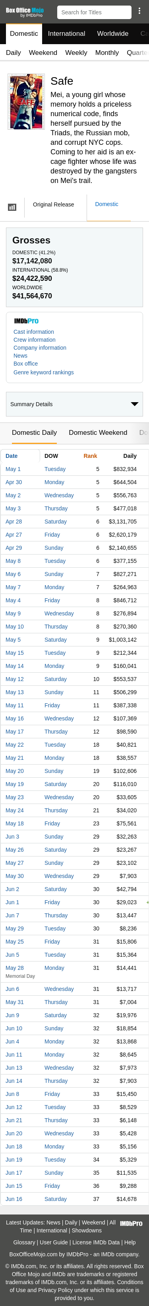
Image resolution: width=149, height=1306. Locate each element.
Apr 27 (14, 534)
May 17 (15, 731)
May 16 (15, 718)
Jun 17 (14, 1173)
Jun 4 (12, 1041)
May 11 (15, 705)
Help (130, 1242)
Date (11, 456)
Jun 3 (12, 836)
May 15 (15, 653)
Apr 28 (14, 521)
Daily (13, 52)
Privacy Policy (55, 1290)
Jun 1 (12, 902)
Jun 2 (12, 889)
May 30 (15, 876)
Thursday (56, 508)
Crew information (35, 340)
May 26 (15, 850)
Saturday (56, 521)
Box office (26, 363)
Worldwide (112, 33)
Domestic (24, 33)
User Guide (54, 1242)
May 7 (13, 587)
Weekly (76, 52)
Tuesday (55, 469)
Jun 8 (12, 1094)
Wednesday (59, 495)
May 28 (15, 968)
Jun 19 (14, 1159)
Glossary (24, 1242)
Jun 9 (12, 1015)
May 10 (15, 626)
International (66, 33)
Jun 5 (12, 955)
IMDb (107, 1254)
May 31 (15, 1002)
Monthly (107, 52)
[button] (139, 10)
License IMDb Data (96, 1242)
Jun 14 (14, 1081)
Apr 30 (14, 482)
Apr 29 (14, 548)
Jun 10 (14, 1028)
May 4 (13, 600)
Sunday (54, 548)
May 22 (15, 745)
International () (40, 270)
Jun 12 (14, 1107)
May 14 (15, 666)
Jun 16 (14, 1199)
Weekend (43, 52)
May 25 (15, 941)
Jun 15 (14, 1186)
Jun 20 (14, 1133)
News (20, 355)
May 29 (15, 928)
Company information (40, 348)
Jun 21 (14, 1120)
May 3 (13, 508)
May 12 (15, 679)
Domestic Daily (34, 432)
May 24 (15, 810)
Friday (52, 534)
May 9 (13, 613)
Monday (54, 482)
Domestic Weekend (98, 432)
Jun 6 (12, 989)
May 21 (15, 758)
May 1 (13, 469)
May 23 (15, 797)
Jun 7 (12, 915)
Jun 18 (14, 1146)
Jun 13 (14, 1068)
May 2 (13, 495)
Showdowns (87, 1230)
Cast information (34, 332)
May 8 (13, 561)
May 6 (13, 574)
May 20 (15, 771)
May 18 (15, 823)
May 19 (15, 784)
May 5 (13, 639)
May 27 (15, 863)
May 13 (15, 692)
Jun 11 (14, 1054)
